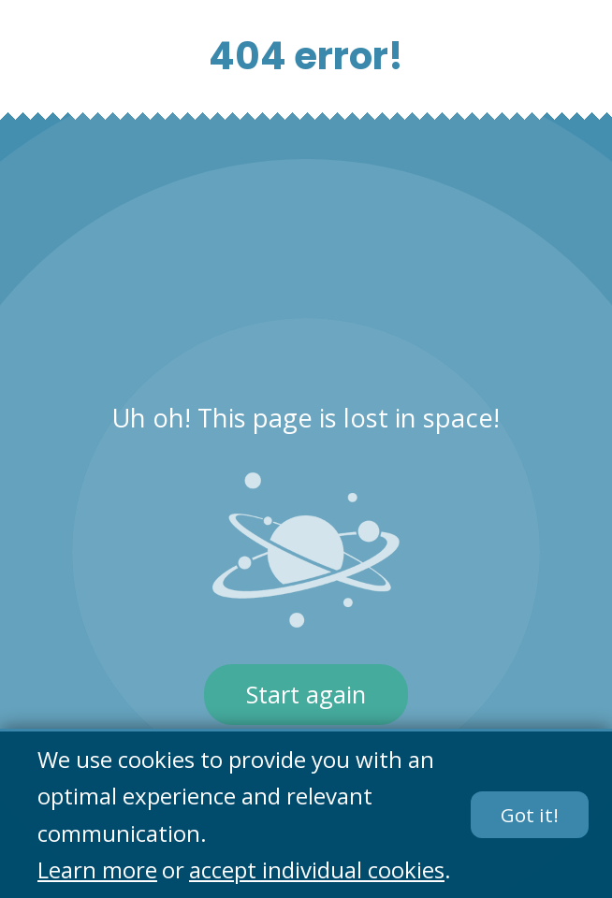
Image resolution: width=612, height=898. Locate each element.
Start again (306, 694)
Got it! (530, 815)
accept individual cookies (316, 870)
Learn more (97, 870)
